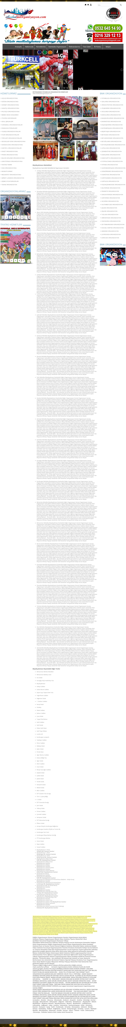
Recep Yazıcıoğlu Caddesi (44, 770)
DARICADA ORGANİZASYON (110, 238)
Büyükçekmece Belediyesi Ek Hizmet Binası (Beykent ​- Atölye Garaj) (55, 879)
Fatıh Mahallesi (41, 377)
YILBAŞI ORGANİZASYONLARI (11, 131)
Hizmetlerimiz (41, 47)
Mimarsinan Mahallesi (43, 523)
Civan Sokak (40, 767)
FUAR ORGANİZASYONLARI (10, 135)
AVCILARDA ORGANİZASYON (110, 111)
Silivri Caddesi (40, 764)
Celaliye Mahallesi (42, 275)
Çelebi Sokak (40, 776)
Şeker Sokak (40, 749)
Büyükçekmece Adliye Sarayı (45, 859)
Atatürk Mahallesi (42, 233)
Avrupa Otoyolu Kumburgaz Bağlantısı (47, 826)
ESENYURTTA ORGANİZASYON (111, 158)
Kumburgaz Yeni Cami (43, 832)
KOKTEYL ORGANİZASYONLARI (12, 148)
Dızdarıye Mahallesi (42, 336)
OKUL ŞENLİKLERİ (7, 121)
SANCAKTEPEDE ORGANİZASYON (112, 194)
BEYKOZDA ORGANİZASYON (110, 135)
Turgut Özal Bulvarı (42, 719)
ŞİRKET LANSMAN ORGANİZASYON (13, 178)
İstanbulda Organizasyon (57, 47)
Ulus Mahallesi (41, 627)
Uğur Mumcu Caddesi (43, 755)
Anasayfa (18, 47)
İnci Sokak (39, 678)
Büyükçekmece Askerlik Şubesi (45, 867)
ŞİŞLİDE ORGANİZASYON (109, 211)
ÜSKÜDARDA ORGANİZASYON (110, 221)
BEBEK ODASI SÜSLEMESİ (10, 115)
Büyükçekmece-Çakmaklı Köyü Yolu (47, 891)
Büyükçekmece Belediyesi (44, 876)
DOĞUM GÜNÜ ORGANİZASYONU (12, 145)
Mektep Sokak (41, 746)
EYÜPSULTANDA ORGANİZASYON (112, 161)
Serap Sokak (40, 704)
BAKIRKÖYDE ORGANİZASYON (111, 121)
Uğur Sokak (40, 761)
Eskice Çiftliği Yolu (42, 758)
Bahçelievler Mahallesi (43, 254)
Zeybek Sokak (40, 773)
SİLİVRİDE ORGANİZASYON (110, 201)
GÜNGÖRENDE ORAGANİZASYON (112, 171)
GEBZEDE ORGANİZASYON (110, 231)
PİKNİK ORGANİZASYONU (10, 155)
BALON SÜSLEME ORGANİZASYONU (13, 158)
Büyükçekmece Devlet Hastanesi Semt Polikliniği (50, 906)
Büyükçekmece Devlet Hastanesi (46, 903)
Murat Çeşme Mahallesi (43, 544)
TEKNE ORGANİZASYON (9, 184)
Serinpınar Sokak (41, 817)
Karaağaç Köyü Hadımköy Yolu (45, 680)
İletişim (108, 47)
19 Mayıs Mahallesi (42, 171)
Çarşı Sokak (40, 716)
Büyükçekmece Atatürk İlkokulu (45, 870)
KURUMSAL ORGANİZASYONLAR (12, 125)
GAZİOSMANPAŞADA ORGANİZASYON (113, 168)
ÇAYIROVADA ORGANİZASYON (111, 234)
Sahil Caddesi (40, 722)
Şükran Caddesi (41, 713)
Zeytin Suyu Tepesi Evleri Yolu (45, 692)
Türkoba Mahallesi (42, 606)
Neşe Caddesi (40, 844)
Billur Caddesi (40, 790)
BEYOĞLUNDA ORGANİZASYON (111, 141)
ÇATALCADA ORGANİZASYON (110, 148)
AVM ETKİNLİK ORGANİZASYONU (12, 161)
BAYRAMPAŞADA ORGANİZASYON (112, 128)
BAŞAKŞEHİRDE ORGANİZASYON (112, 125)
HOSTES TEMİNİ (7, 164)
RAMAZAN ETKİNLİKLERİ (9, 128)
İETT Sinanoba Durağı (43, 802)
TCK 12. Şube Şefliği (42, 796)
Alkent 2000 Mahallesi (43, 212)
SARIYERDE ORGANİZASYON (110, 198)
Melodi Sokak (40, 788)
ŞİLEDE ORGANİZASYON (109, 208)
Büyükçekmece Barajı (43, 873)
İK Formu (97, 47)
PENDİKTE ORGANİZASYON (110, 191)
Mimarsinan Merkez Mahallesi (45, 672)
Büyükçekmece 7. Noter (43, 853)
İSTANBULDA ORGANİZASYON (110, 98)
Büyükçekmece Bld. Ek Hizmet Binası (47, 885)
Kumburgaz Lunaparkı (43, 737)
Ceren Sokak (40, 841)
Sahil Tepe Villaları (42, 731)
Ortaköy (39, 707)
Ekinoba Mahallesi (42, 356)
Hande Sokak (40, 782)
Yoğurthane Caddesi (42, 695)
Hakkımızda (29, 47)
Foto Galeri (87, 47)
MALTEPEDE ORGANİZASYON (110, 188)
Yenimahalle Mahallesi (43, 648)
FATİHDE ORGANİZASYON (109, 164)
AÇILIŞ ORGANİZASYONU (10, 98)
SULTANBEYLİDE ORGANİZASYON (112, 204)
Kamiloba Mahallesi (42, 440)
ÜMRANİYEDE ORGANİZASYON (111, 218)
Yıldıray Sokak (40, 808)
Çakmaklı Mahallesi (42, 315)
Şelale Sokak (40, 779)
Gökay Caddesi (41, 686)
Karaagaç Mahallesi (42, 460)
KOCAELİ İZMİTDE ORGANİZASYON (112, 228)
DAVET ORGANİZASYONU (10, 151)
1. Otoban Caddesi (42, 701)
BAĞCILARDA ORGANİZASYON (111, 115)
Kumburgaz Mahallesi (43, 481)
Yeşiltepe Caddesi (42, 740)
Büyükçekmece (41, 683)
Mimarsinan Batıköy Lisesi (44, 675)
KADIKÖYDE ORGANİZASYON (110, 174)
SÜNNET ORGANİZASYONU (10, 105)
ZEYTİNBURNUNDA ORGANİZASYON (112, 224)
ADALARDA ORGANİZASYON (110, 101)
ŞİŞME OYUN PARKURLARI (10, 181)
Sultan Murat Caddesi (43, 689)
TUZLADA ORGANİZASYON (109, 214)
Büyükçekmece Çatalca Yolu (44, 900)
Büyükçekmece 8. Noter (43, 856)
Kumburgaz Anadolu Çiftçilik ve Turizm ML (48, 829)
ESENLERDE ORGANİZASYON (110, 155)
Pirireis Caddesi (41, 811)
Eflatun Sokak (40, 823)
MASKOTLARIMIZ (7, 171)
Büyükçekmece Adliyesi (43, 865)
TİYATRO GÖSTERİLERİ (9, 118)
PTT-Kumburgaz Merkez (43, 838)
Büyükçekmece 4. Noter (43, 850)
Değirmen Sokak (41, 698)
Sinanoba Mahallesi (42, 585)
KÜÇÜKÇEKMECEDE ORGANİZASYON (113, 184)
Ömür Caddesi (41, 743)
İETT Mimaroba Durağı (43, 820)
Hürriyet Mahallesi (42, 419)
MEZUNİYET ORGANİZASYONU (11, 174)
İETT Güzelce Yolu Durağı (44, 793)
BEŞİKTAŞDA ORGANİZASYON (110, 131)
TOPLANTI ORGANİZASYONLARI (12, 138)
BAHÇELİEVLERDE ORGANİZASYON (112, 118)
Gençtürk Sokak (41, 785)
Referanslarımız (74, 47)
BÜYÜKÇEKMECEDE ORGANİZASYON (113, 145)
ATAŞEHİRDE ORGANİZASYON (111, 108)
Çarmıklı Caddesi (41, 814)
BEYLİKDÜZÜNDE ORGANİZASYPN (112, 138)
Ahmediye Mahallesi (42, 191)
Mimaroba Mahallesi (42, 502)
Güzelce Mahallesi (42, 398)
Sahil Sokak (40, 725)
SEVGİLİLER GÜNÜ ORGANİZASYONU (14, 141)
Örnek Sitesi (40, 752)
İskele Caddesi (41, 710)
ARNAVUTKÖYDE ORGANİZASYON (112, 105)
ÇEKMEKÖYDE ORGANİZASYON (111, 151)
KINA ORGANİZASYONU (9, 168)
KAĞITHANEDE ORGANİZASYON (111, 178)
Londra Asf (40, 734)
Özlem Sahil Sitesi (42, 728)
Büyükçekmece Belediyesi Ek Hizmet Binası (49, 882)
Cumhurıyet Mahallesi (43, 294)
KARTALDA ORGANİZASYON (110, 181)
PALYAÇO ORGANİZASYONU (10, 111)
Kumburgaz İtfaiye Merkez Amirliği (46, 835)
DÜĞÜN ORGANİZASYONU (10, 101)
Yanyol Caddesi (41, 847)
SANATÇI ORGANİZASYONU (10, 108)
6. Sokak (39, 799)
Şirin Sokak (40, 805)
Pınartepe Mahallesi (42, 564)
